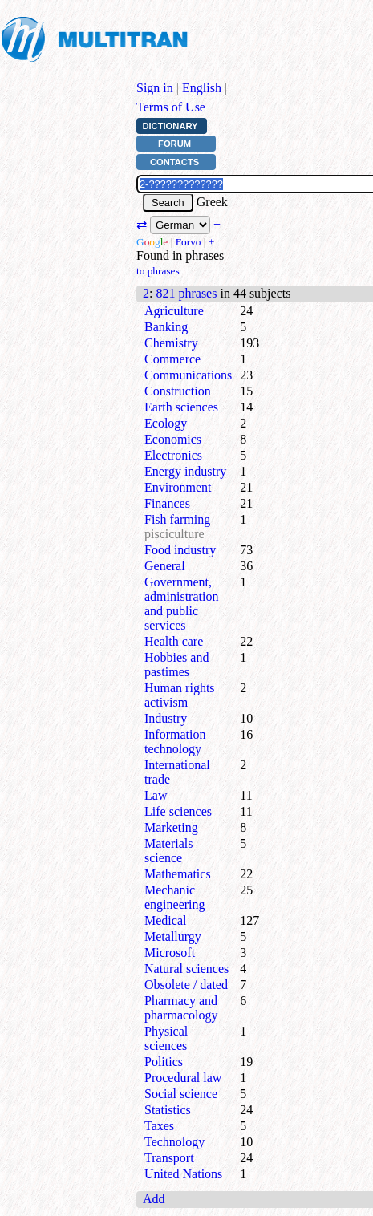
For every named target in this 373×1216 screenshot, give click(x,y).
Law (155, 795)
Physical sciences (166, 1038)
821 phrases (186, 293)
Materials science (168, 851)
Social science (180, 1093)
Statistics (167, 1110)
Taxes (159, 1126)
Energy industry (185, 471)
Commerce (172, 359)
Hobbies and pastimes (176, 665)
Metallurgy (172, 936)
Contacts (174, 162)
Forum (174, 143)
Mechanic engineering (174, 897)
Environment (178, 487)
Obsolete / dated (186, 984)
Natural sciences (186, 968)
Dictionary (169, 126)
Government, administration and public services (181, 603)
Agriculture (174, 311)
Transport (169, 1158)
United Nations (183, 1174)
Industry (165, 718)
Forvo (188, 242)
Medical (165, 920)
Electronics (173, 455)
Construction (177, 391)
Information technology (174, 742)
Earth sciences (181, 407)
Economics (172, 439)
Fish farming (177, 519)
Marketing (171, 827)
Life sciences (178, 811)
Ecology (165, 423)
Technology (174, 1142)
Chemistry (171, 343)
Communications (188, 375)
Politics (163, 1061)
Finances (167, 503)
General (164, 566)
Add (154, 1199)
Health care (173, 641)
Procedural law (182, 1077)
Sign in (154, 88)
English (201, 88)
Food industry (180, 550)
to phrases (158, 271)
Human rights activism (179, 695)
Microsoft (169, 952)
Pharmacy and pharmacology (181, 1008)
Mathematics (177, 874)
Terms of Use (170, 107)
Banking (166, 327)
